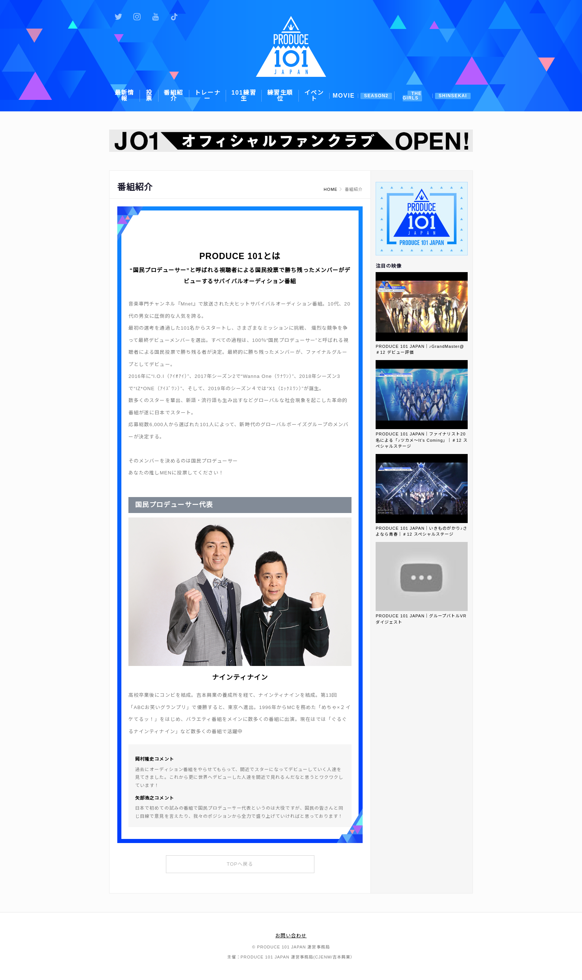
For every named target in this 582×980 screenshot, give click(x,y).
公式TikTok (174, 16)
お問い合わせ (291, 935)
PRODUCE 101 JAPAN (291, 46)
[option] (291, 141)
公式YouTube (155, 16)
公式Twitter (118, 16)
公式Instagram (137, 16)
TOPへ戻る (240, 864)
